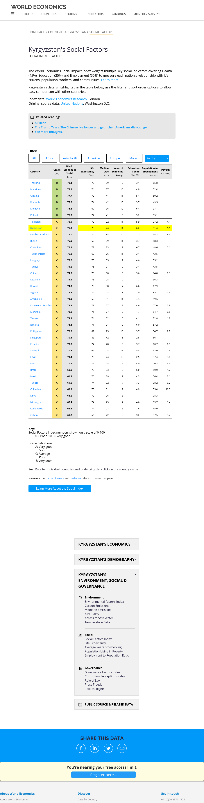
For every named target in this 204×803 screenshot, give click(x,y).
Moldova (35, 208)
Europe (115, 158)
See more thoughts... (49, 132)
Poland (34, 215)
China (33, 273)
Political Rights (95, 689)
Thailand (35, 182)
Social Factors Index (98, 639)
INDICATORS (95, 14)
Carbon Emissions (97, 606)
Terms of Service (55, 478)
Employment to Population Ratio (107, 655)
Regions (71, 14)
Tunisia (34, 382)
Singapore (35, 337)
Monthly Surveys (147, 14)
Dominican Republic (41, 305)
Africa (49, 158)
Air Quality (92, 614)
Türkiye (34, 266)
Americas (94, 158)
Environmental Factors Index (104, 602)
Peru (32, 363)
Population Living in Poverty (104, 651)
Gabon (34, 415)
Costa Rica (36, 247)
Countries (56, 32)
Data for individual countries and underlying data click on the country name (86, 469)
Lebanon (35, 279)
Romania (35, 202)
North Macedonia (39, 234)
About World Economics (14, 799)
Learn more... (111, 80)
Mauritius (35, 189)
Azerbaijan (36, 299)
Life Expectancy (95, 643)
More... (134, 158)
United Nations (72, 103)
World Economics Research (66, 99)
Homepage (36, 32)
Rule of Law (93, 680)
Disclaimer (75, 478)
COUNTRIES (49, 14)
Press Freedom (95, 684)
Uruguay (35, 260)
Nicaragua (35, 402)
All (34, 158)
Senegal (34, 350)
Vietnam (34, 318)
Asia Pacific (70, 158)
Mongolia (35, 311)
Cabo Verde (36, 408)
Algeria (34, 292)
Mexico (34, 376)
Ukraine (34, 195)
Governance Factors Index (102, 672)
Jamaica (34, 324)
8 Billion (40, 123)
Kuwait (34, 286)
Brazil (33, 369)
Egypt (33, 357)
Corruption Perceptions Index (105, 676)
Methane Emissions (98, 610)
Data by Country (87, 799)
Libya (33, 395)
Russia (33, 240)
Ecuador (34, 344)
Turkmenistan (38, 253)
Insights (27, 14)
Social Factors (101, 32)
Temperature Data (97, 622)
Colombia (35, 389)
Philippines (36, 331)
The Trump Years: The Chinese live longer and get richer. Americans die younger (91, 127)
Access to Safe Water (99, 618)
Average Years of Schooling (103, 647)
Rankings (119, 14)
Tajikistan (35, 221)
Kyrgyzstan (77, 32)
